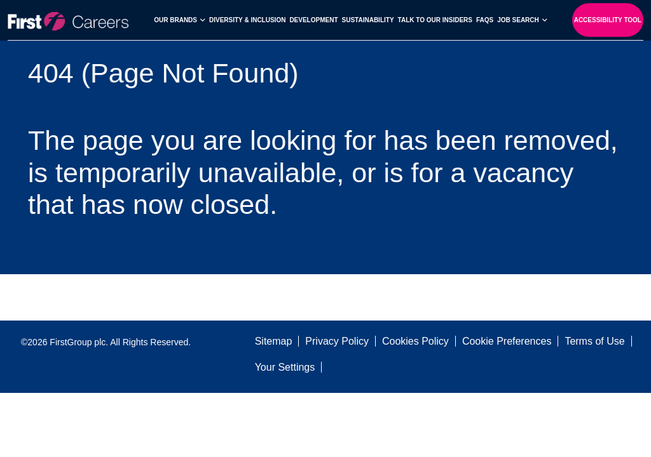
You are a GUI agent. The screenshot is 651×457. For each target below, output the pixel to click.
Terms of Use (594, 341)
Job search (518, 20)
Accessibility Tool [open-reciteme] (607, 20)
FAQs (484, 20)
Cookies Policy (415, 341)
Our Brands (175, 20)
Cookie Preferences (507, 341)
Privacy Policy (337, 341)
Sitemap (273, 341)
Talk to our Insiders (435, 20)
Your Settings (285, 367)
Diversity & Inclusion (247, 20)
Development (313, 20)
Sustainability (368, 20)
